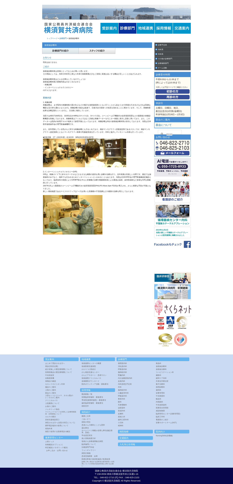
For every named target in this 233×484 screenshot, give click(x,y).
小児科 (120, 423)
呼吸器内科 (122, 369)
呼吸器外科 (122, 396)
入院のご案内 (50, 390)
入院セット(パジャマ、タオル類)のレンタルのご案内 (59, 396)
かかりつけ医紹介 (89, 369)
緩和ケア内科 (161, 378)
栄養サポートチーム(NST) (166, 423)
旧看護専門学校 (88, 447)
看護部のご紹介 (162, 420)
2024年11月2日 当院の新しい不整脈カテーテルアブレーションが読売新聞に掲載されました (172, 232)
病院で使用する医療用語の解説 (57, 431)
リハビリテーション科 (165, 372)
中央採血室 (49, 375)
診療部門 (63, 38)
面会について (164, 124)
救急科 (158, 363)
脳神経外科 (122, 390)
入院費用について (52, 403)
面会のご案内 (50, 393)
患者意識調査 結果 (90, 456)
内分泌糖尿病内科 (125, 378)
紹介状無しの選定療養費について (58, 369)
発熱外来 (48, 429)
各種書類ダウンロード (90, 381)
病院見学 (85, 406)
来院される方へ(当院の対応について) (60, 423)
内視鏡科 (159, 402)
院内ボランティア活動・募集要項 (95, 384)
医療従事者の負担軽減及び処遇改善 (96, 459)
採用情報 (86, 390)
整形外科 (121, 399)
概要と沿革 (86, 416)
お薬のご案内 (50, 406)
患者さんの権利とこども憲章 (93, 425)
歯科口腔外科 (123, 420)
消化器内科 (122, 366)
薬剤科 (158, 390)
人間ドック (49, 442)
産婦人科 (121, 417)
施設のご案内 (50, 387)
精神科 (120, 426)
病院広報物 (86, 453)
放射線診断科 (161, 366)
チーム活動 (162, 68)
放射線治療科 (161, 369)
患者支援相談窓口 (52, 420)
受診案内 (49, 359)
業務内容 (47, 98)
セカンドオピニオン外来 (55, 384)
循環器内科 (122, 363)
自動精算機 (49, 378)
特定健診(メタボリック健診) (56, 447)
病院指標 (123, 431)
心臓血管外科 (123, 393)
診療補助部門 (163, 63)
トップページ (52, 38)
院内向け (160, 431)
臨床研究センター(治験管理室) (168, 414)
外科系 (160, 54)
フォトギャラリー (89, 450)
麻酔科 (158, 375)
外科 (120, 387)
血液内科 (121, 381)
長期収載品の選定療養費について (58, 372)
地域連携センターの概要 (91, 363)
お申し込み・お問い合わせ (57, 450)
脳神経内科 (122, 372)
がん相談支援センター (90, 372)
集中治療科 (160, 384)
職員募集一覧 (87, 394)
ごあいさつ (86, 419)
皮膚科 (120, 414)
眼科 (120, 402)
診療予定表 (162, 45)
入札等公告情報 (127, 444)
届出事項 (85, 428)
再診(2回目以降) (51, 366)
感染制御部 (160, 411)
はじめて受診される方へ (55, 363)
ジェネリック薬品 (52, 409)
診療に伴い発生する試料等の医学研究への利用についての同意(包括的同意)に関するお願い (98, 464)
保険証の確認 (50, 381)
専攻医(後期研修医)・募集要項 (94, 400)
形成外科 (121, 411)
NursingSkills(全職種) (164, 436)
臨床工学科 (160, 417)
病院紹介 (86, 412)
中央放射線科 (161, 405)
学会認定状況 (87, 435)
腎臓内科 (121, 375)
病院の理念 (86, 422)
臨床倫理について (89, 444)
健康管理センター (54, 437)
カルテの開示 (50, 417)
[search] (169, 134)
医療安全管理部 (162, 408)
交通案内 (123, 438)
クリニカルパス (51, 400)
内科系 (160, 49)
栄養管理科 (160, 393)
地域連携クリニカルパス (91, 378)
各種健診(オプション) (53, 445)
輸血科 (158, 399)
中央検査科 (160, 396)
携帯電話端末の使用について (56, 426)
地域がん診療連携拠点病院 (92, 441)
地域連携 (86, 359)
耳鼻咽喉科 (122, 405)
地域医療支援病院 (89, 366)
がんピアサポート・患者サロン (94, 375)
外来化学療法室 (162, 381)
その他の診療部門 (165, 59)
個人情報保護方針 (89, 438)
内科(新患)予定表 (125, 384)
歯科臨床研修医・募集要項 (92, 403)
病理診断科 (160, 387)
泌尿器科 (121, 408)
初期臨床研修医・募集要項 (92, 397)
